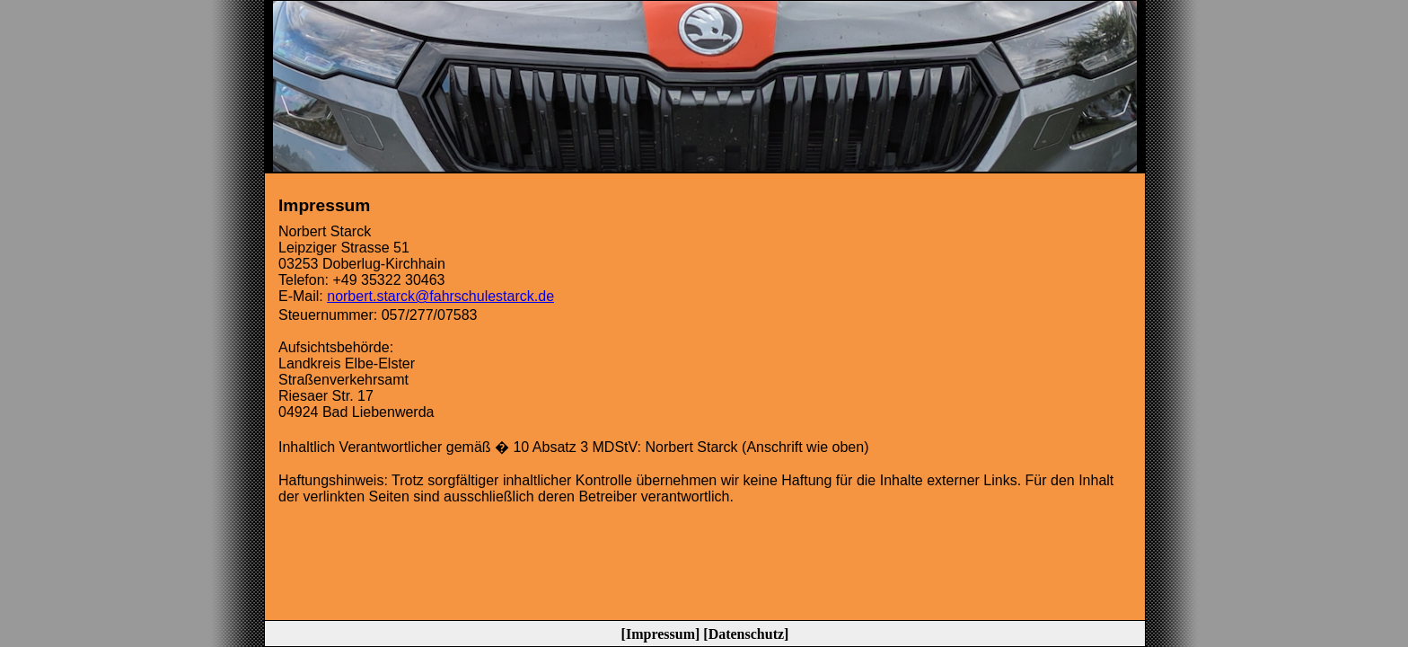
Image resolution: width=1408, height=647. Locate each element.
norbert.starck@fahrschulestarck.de (440, 296)
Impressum (660, 634)
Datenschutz (746, 634)
